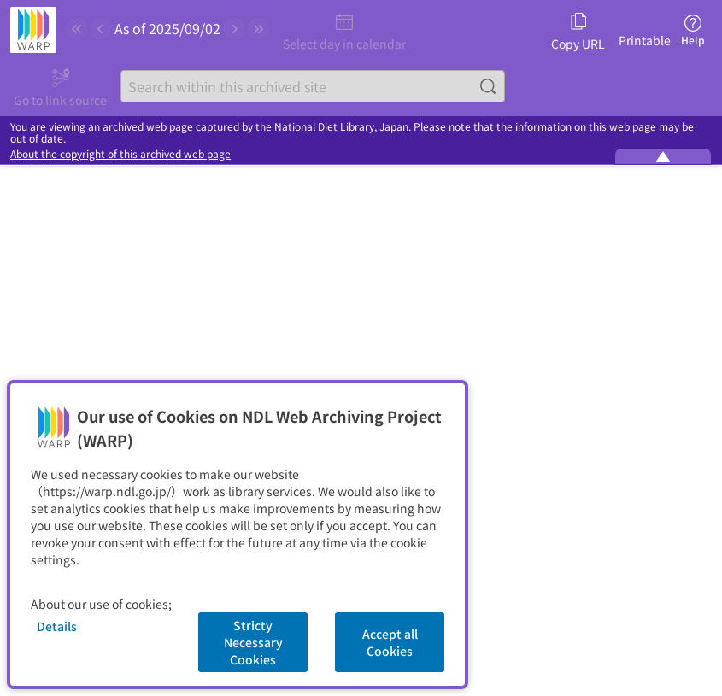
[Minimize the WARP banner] (663, 156)
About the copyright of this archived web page (120, 154)
